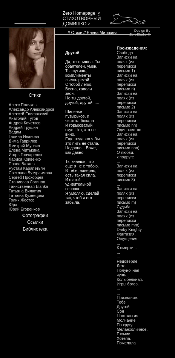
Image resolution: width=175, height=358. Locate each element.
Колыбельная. (130, 279)
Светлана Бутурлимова (30, 172)
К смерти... (127, 247)
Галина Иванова (24, 136)
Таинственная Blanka (28, 186)
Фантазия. (126, 234)
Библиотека (35, 229)
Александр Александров (31, 109)
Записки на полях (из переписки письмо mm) (128, 218)
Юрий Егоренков (24, 209)
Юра (13, 204)
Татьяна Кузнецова (26, 195)
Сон (120, 311)
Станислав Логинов (27, 182)
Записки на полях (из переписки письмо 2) (127, 100)
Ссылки (35, 222)
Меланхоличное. (132, 329)
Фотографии (35, 215)
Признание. (127, 297)
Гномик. (124, 334)
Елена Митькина (24, 150)
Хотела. (124, 338)
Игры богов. (127, 284)
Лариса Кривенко (25, 159)
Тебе (121, 302)
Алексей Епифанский (29, 114)
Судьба (123, 207)
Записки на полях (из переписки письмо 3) (127, 173)
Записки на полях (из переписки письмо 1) (127, 64)
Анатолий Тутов (23, 118)
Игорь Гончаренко (25, 154)
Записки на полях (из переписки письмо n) (127, 82)
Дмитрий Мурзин (24, 145)
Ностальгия (127, 315)
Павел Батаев (22, 163)
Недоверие (127, 261)
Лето (121, 265)
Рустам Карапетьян (27, 168)
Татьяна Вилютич (25, 191)
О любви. (125, 152)
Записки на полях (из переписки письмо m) (127, 195)
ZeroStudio (138, 34)
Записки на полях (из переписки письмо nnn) (128, 141)
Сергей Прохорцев (26, 177)
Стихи (35, 95)
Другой (123, 306)
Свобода (125, 52)
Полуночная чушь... (128, 272)
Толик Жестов (21, 200)
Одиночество (129, 129)
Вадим (15, 132)
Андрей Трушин (23, 127)
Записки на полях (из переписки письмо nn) (127, 118)
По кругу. (125, 324)
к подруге (125, 157)
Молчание (126, 320)
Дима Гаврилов (23, 141)
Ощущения (127, 238)
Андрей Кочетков (24, 123)
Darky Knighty (129, 229)
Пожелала (126, 343)
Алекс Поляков (23, 104)
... (118, 161)
